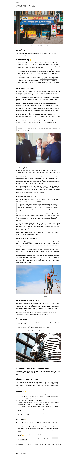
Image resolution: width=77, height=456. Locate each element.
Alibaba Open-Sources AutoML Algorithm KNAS (30, 400)
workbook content (23, 308)
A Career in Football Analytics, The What (28, 402)
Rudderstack (19, 192)
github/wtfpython (22, 438)
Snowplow (52, 191)
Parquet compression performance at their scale (45, 371)
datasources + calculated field (51, 306)
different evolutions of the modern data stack (29, 243)
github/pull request (22, 434)
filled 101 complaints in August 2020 (25, 114)
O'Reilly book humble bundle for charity (27, 409)
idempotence (21, 442)
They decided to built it (36, 305)
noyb (44, 113)
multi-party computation (32, 228)
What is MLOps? (22, 406)
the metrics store (22, 322)
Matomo (22, 187)
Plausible (21, 191)
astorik (28, 241)
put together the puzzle (41, 308)
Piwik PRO (52, 187)
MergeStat (20, 444)
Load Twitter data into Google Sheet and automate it (31, 426)
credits (47, 45)
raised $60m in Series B (26, 62)
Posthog (44, 189)
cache (37, 396)
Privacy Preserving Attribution (23, 224)
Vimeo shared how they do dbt (43, 255)
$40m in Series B (55, 70)
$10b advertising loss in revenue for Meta (40, 218)
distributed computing (23, 330)
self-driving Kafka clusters (42, 327)
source (58, 209)
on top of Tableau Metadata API (50, 305)
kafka (19, 326)
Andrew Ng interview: (23, 413)
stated (42, 120)
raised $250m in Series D (28, 77)
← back (17, 2)
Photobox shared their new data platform (32, 249)
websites (40, 114)
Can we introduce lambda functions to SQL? (27, 382)
